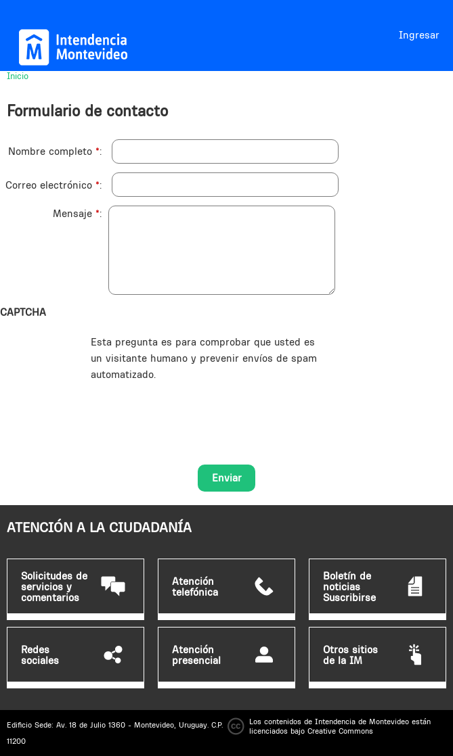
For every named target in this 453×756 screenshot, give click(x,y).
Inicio (17, 75)
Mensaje (76, 213)
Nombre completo (54, 151)
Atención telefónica (195, 587)
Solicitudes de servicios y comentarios (54, 587)
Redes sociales (40, 655)
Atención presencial (196, 655)
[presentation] (194, 409)
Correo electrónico (52, 185)
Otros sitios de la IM (350, 655)
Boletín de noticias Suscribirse (349, 587)
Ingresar (419, 34)
